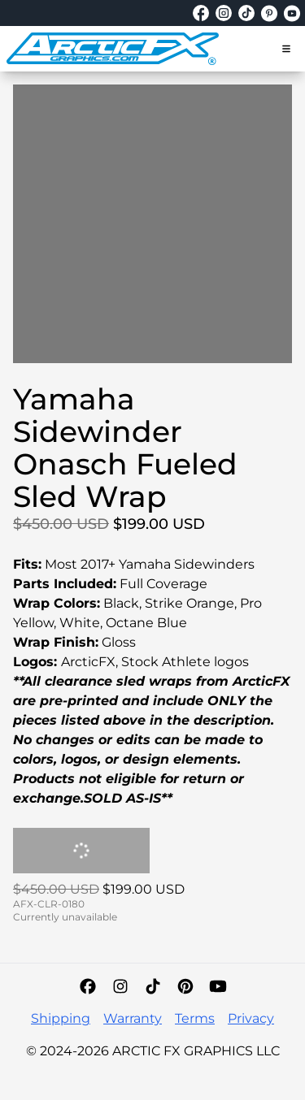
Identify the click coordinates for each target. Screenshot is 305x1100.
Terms (195, 1018)
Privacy (251, 1018)
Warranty (132, 1018)
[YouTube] (218, 986)
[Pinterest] (185, 986)
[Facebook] (88, 986)
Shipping (60, 1018)
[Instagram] (120, 986)
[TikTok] (153, 986)
